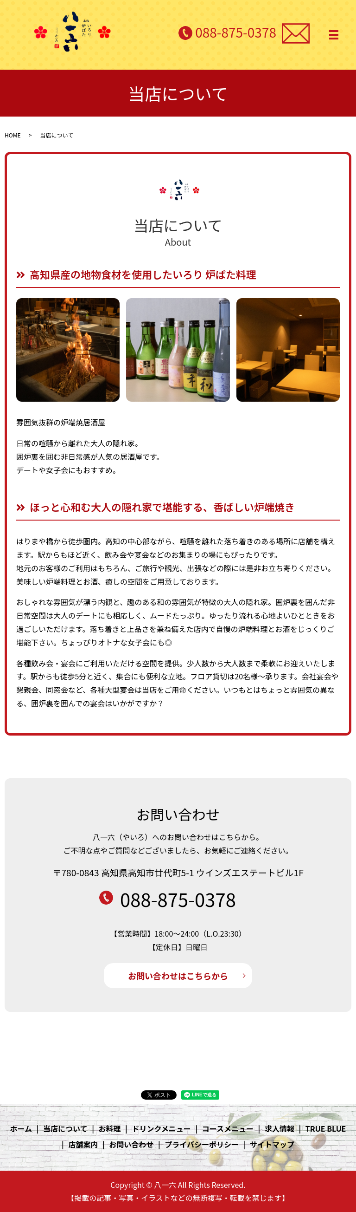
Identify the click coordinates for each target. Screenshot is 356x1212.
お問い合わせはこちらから (178, 976)
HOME (12, 135)
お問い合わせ (131, 1144)
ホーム (21, 1128)
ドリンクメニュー (161, 1128)
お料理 (109, 1128)
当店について (65, 1128)
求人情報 (279, 1128)
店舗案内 (83, 1144)
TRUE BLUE (325, 1128)
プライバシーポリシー (202, 1144)
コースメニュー (228, 1128)
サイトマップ (272, 1144)
